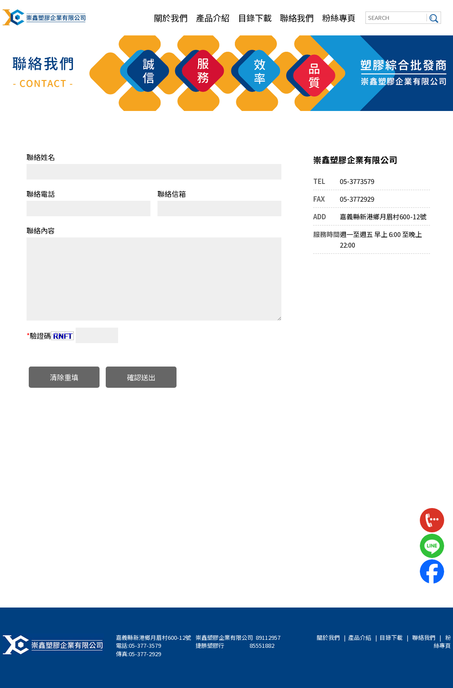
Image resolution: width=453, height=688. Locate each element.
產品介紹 (213, 17)
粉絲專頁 (339, 17)
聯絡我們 (297, 17)
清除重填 (64, 377)
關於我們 (171, 17)
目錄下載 (255, 17)
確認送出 (141, 377)
